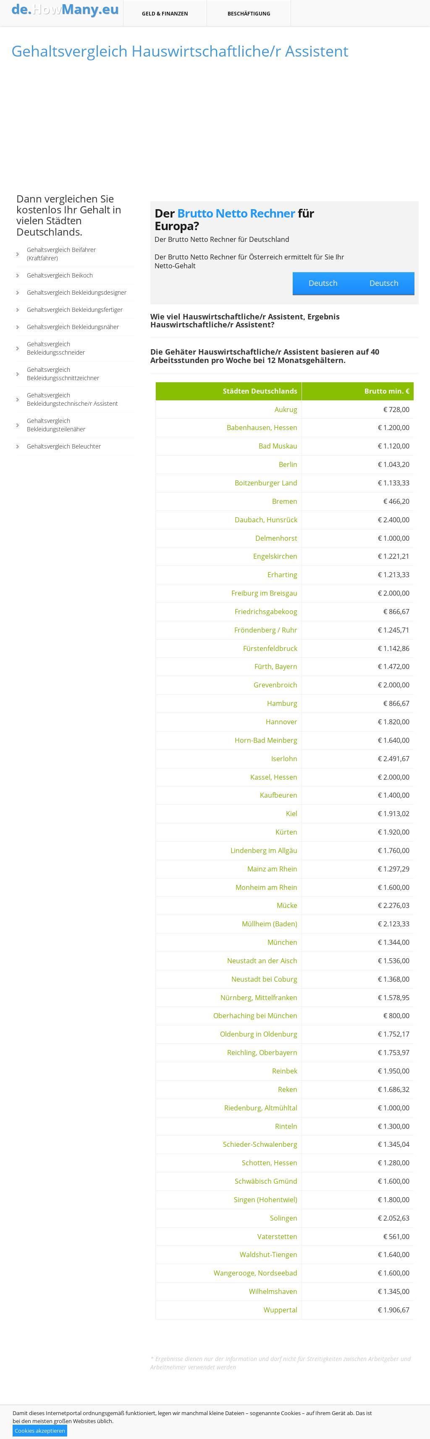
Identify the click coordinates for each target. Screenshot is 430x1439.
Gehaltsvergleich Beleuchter (64, 446)
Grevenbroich (275, 685)
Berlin (288, 464)
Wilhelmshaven (273, 1291)
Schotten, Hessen (269, 1162)
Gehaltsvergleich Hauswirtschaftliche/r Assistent (180, 51)
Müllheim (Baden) (269, 923)
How (65, 9)
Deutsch (384, 283)
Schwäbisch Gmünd (266, 1181)
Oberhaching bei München (255, 1015)
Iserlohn (284, 758)
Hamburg (282, 703)
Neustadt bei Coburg (264, 979)
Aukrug (286, 409)
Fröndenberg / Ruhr (265, 630)
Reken (287, 1089)
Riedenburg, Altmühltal (260, 1107)
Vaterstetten (277, 1236)
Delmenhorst (276, 538)
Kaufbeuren (278, 795)
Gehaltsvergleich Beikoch (60, 275)
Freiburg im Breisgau (264, 593)
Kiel (291, 813)
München (282, 942)
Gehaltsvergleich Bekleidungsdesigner (76, 292)
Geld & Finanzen (165, 13)
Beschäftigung (249, 13)
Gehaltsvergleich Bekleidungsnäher (73, 327)
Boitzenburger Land (266, 482)
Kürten (286, 832)
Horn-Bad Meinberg (266, 740)
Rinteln (286, 1126)
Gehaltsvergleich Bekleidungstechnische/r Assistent (72, 399)
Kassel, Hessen (273, 777)
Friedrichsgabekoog (266, 611)
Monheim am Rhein (266, 887)
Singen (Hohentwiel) (265, 1199)
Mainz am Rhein (272, 869)
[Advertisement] (76, 130)
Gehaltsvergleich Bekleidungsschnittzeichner (63, 374)
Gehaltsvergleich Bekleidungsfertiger (75, 310)
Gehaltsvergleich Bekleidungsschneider (56, 348)
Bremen (284, 501)
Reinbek (284, 1071)
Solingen (283, 1218)
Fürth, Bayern (275, 666)
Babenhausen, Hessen (262, 427)
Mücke (287, 905)
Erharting (282, 574)
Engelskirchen (275, 556)
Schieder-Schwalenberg (260, 1144)
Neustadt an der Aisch (262, 960)
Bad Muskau (278, 446)
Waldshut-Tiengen (268, 1254)
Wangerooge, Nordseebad (255, 1273)
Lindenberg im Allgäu (264, 850)
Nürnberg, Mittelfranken (258, 997)
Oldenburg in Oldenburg (258, 1034)
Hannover (281, 721)
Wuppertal (280, 1310)
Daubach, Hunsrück (266, 519)
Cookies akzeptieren (40, 1430)
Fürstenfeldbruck (270, 648)
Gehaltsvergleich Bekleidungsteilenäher (56, 425)
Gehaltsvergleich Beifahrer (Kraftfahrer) (61, 254)
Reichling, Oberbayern (262, 1052)
